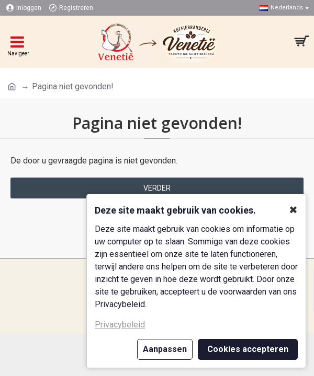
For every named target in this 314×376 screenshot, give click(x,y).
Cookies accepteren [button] (247, 349)
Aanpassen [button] (165, 349)
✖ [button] (293, 210)
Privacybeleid (120, 325)
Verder (157, 188)
